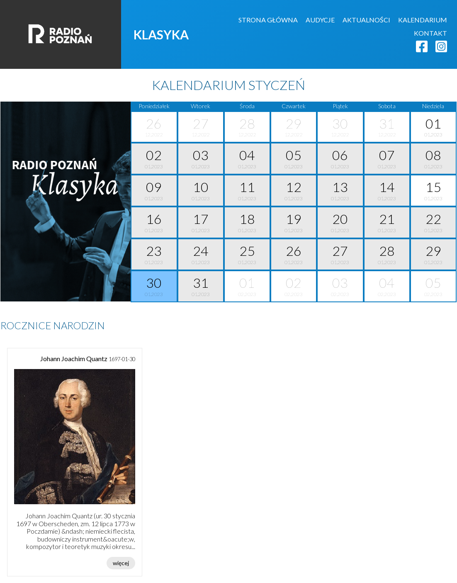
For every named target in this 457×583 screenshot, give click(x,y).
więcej (121, 562)
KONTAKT (430, 33)
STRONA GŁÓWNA (268, 20)
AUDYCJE (320, 20)
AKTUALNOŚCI (366, 20)
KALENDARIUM (422, 20)
